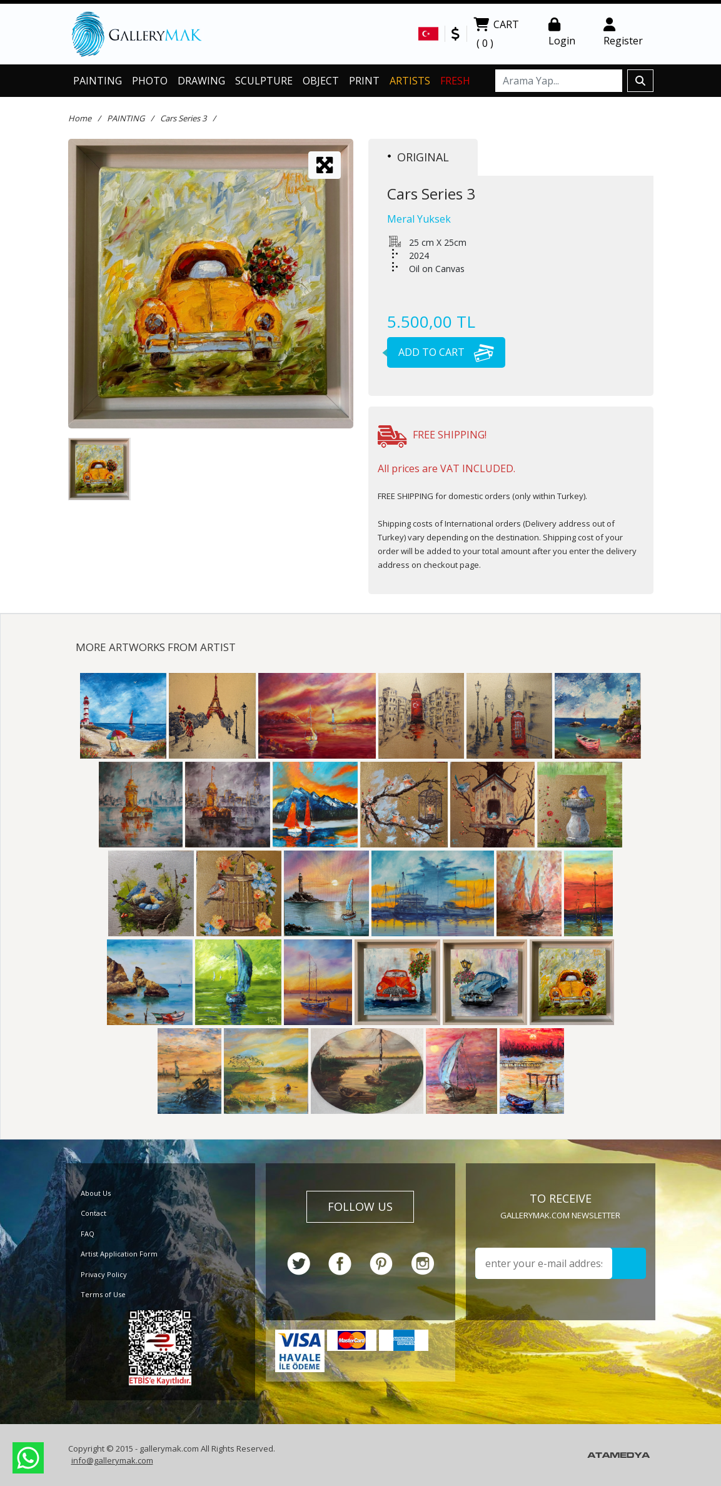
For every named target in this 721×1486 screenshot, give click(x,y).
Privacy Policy (104, 1274)
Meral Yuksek (419, 219)
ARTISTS (410, 81)
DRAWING (201, 81)
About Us (96, 1193)
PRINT (364, 81)
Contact (93, 1213)
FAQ (87, 1233)
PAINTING (97, 81)
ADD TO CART (440, 352)
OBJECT (321, 81)
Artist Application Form (119, 1253)
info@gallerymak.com (112, 1460)
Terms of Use (103, 1294)
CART (496, 35)
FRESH (455, 81)
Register (623, 33)
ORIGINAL (418, 156)
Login (561, 33)
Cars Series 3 (183, 118)
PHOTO (150, 81)
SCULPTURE (264, 81)
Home (79, 118)
